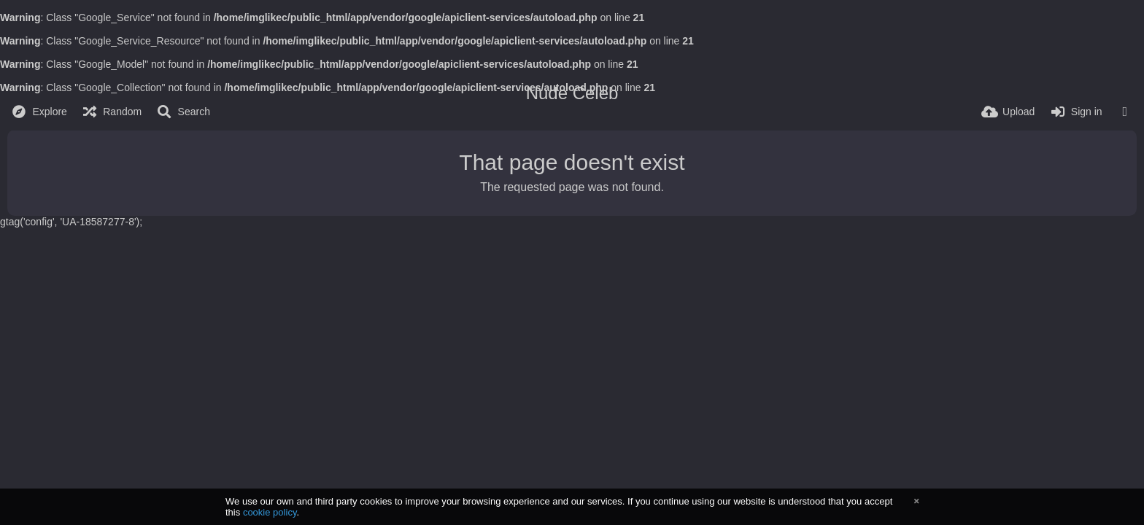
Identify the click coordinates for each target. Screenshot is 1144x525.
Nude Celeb (572, 93)
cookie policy (270, 512)
